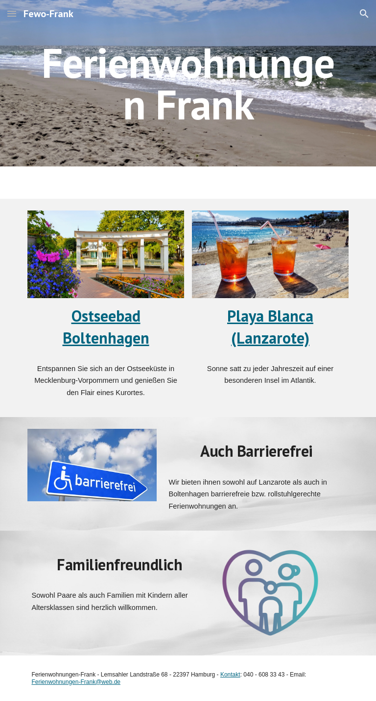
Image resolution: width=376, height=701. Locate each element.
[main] (187, 83)
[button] (12, 13)
